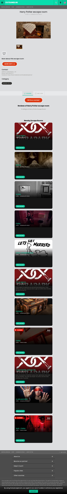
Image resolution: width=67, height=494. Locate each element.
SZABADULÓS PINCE (36, 14)
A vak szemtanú (22, 399)
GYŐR (27, 14)
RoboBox (19, 311)
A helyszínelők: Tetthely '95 (25, 370)
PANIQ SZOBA (23, 342)
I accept (33, 491)
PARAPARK (22, 284)
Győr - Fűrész (20, 428)
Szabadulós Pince (20, 7)
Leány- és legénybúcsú (24, 253)
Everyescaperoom (5, 7)
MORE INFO (9, 64)
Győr (13, 7)
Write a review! (33, 100)
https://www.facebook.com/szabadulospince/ (19, 75)
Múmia (18, 165)
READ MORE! (20, 177)
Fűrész (18, 223)
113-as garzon (21, 282)
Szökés (18, 194)
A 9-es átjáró (21, 136)
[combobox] (60, 2)
